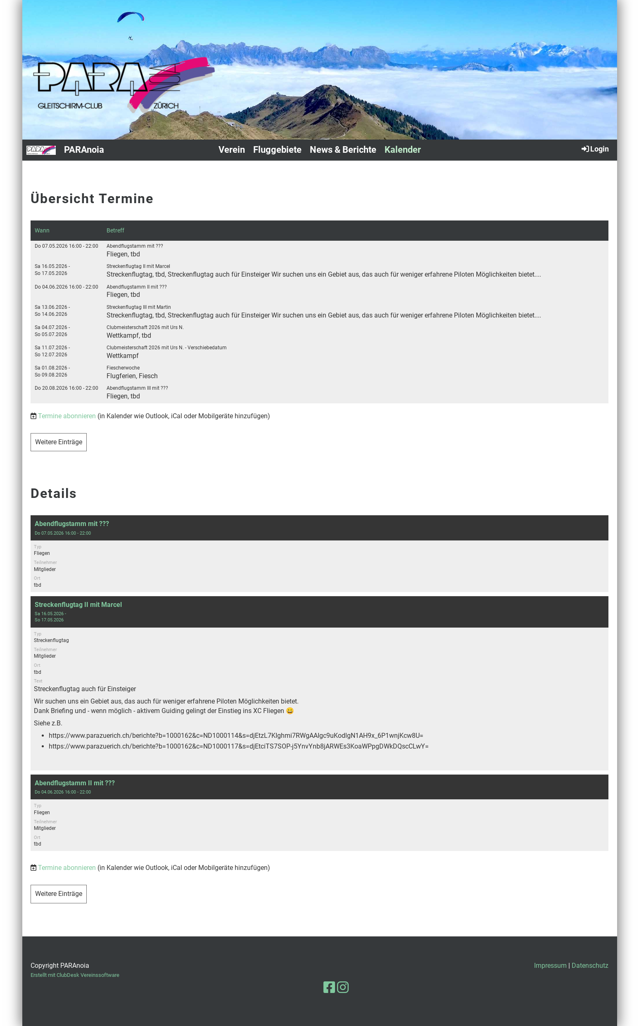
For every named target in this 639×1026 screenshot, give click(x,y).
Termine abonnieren (67, 416)
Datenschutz (590, 965)
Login (594, 149)
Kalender (403, 150)
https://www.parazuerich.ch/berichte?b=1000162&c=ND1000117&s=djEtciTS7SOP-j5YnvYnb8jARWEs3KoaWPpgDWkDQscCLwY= (239, 746)
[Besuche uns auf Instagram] (343, 987)
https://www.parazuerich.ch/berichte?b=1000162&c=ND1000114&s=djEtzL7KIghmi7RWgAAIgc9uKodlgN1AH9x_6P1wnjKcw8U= (236, 735)
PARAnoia (84, 150)
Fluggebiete (277, 150)
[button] (320, 553)
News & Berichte (343, 150)
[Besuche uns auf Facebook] (329, 987)
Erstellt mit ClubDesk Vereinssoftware (75, 975)
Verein (232, 150)
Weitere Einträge (58, 442)
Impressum (550, 965)
